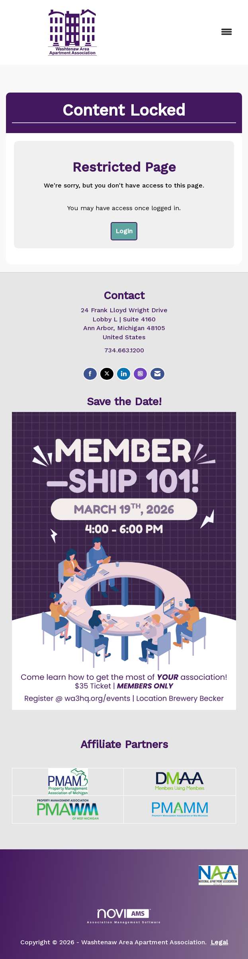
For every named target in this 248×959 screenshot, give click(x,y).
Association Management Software (124, 916)
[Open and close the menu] (189, 32)
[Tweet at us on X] (107, 374)
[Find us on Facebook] (90, 374)
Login (124, 231)
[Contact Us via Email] (157, 374)
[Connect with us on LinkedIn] (123, 374)
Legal (219, 942)
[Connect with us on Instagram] (140, 374)
